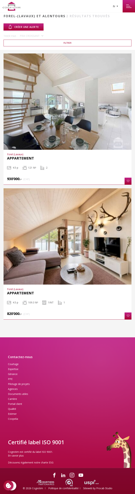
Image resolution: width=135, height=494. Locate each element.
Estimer (12, 413)
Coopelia (13, 418)
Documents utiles (18, 394)
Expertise (13, 369)
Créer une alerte (23, 27)
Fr (114, 6)
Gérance (13, 374)
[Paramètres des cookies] (8, 485)
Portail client (15, 404)
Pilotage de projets (19, 384)
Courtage (13, 364)
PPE (10, 379)
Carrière (12, 399)
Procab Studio (104, 488)
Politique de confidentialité (63, 488)
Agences (13, 389)
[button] (128, 181)
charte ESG (47, 462)
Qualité (12, 409)
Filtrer (67, 42)
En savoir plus (16, 455)
